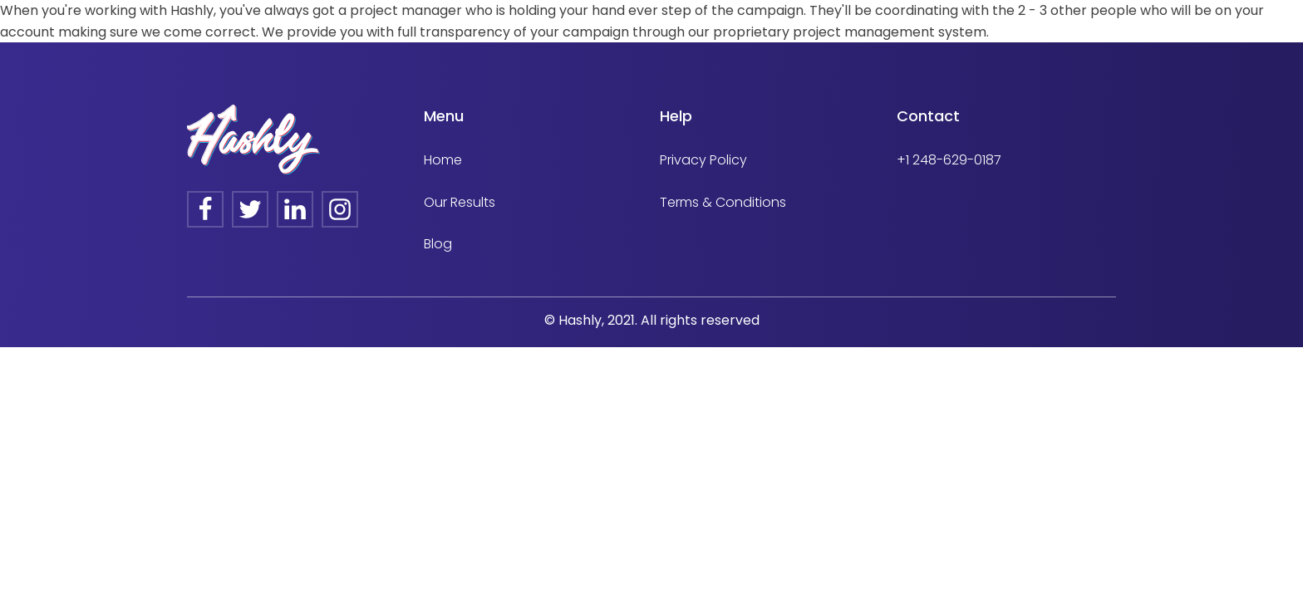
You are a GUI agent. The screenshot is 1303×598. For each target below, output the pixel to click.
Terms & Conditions (723, 202)
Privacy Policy (703, 159)
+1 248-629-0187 (949, 159)
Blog (438, 243)
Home (443, 159)
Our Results (459, 202)
